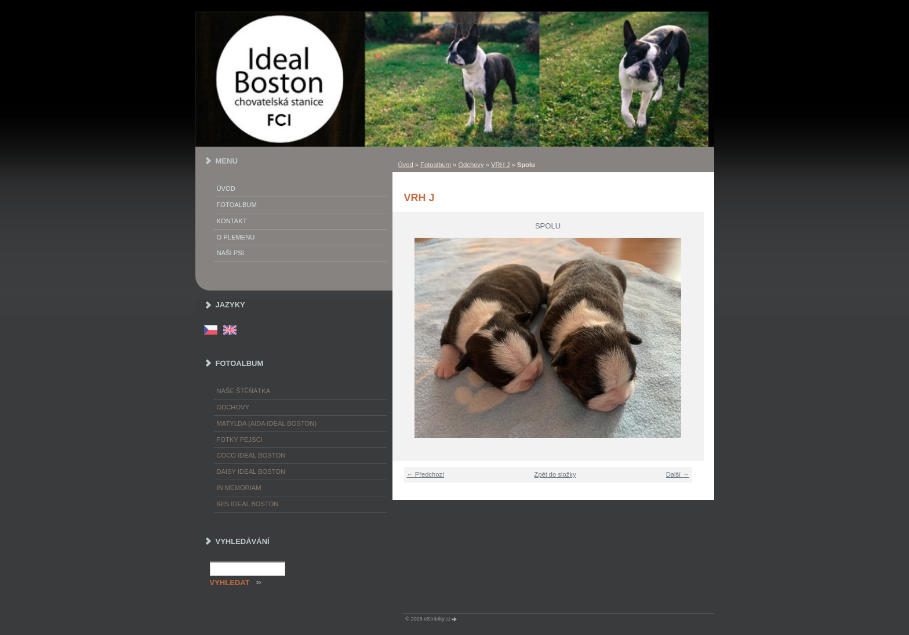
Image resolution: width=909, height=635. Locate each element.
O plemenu (236, 237)
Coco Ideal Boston (251, 455)
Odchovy (470, 164)
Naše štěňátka (244, 390)
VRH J (500, 164)
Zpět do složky (555, 474)
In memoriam (239, 487)
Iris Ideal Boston (248, 503)
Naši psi (230, 252)
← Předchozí (426, 474)
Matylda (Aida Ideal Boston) (267, 423)
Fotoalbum (435, 164)
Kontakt (232, 220)
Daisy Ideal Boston (251, 471)
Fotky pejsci (240, 439)
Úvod (405, 164)
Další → (677, 474)
